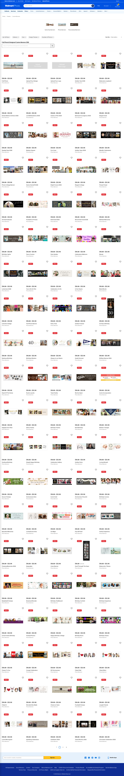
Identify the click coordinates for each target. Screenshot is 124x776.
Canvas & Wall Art (57, 11)
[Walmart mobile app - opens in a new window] (112, 757)
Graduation (20, 11)
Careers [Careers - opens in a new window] (28, 767)
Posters (49, 11)
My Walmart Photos (36, 1)
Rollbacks (7, 11)
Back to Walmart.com (9, 1)
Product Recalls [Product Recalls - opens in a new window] (80, 767)
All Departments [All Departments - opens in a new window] (10, 767)
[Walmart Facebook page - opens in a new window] (86, 757)
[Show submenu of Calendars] (102, 11)
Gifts (80, 11)
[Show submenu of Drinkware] (95, 11)
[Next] (66, 747)
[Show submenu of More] (107, 11)
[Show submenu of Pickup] (28, 11)
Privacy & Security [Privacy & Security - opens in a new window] (32, 770)
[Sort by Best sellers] (116, 37)
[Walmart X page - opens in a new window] (89, 757)
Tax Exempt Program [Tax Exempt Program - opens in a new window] (98, 767)
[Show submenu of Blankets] (68, 11)
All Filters (6, 37)
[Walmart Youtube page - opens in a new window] (96, 757)
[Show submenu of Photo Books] (76, 11)
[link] (50, 26)
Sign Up (52, 757)
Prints (31, 11)
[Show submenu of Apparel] (87, 11)
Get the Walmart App (111, 767)
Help (98, 5)
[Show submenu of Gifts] (81, 11)
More (106, 11)
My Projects (27, 1)
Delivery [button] (16, 37)
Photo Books (73, 11)
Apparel (85, 11)
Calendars (99, 11)
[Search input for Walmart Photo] (57, 5)
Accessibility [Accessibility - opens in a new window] (89, 767)
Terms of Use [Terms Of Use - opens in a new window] (22, 770)
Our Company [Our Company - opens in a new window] (36, 767)
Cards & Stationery (40, 11)
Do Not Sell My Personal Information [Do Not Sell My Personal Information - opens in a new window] (76, 770)
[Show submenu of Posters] (51, 11)
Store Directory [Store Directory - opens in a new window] (20, 767)
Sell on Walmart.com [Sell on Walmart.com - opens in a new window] (46, 767)
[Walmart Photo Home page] (12, 5)
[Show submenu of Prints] (33, 11)
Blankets (66, 11)
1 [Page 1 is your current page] (59, 747)
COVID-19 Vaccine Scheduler (66, 767)
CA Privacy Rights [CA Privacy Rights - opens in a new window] (43, 770)
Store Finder (20, 1)
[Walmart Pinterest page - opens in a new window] (92, 757)
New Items (13, 11)
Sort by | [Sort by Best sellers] (107, 37)
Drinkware (92, 11)
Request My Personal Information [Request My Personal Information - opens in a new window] (96, 770)
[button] (13, 53)
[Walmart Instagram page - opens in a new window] (99, 757)
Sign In (117, 1)
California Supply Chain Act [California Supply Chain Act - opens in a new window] (57, 770)
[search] (52, 46)
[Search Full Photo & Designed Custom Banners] (26, 46)
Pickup (26, 11)
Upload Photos (45, 1)
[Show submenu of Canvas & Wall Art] (61, 11)
